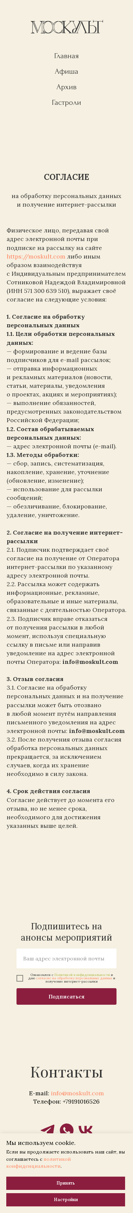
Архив (66, 86)
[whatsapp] (66, 1130)
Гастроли (66, 102)
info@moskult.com (77, 1093)
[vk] (85, 1130)
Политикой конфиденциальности (82, 975)
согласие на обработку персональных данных (74, 978)
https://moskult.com (36, 256)
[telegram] (47, 1130)
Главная (66, 55)
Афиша (67, 71)
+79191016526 (81, 1101)
